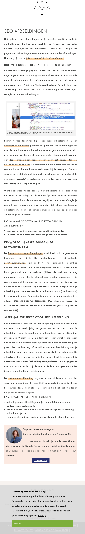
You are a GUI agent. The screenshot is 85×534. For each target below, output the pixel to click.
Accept (17, 523)
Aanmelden (40, 460)
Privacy (42, 515)
